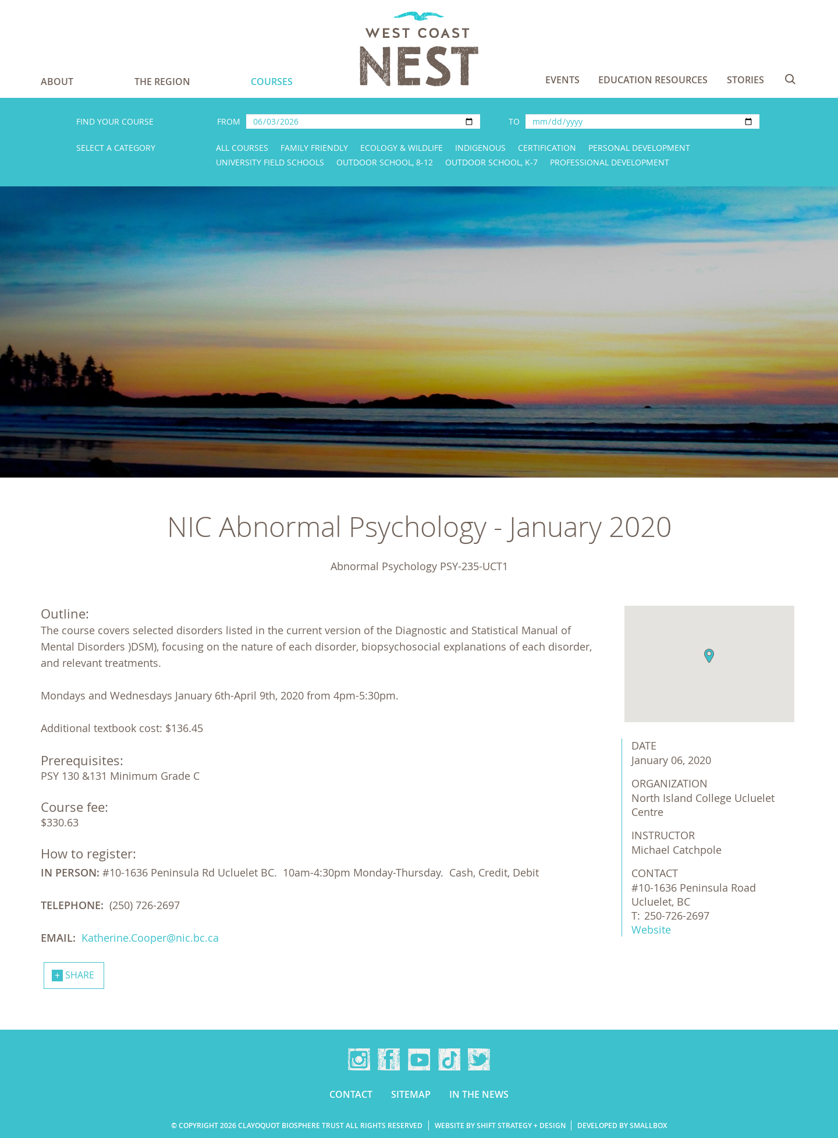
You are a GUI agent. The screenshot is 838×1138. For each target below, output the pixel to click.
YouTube (419, 1059)
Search (790, 79)
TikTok (449, 1059)
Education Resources (653, 79)
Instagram (359, 1059)
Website (651, 929)
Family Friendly (314, 147)
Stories (745, 79)
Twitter (479, 1059)
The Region (162, 81)
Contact (350, 1094)
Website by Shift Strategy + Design (500, 1125)
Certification (547, 147)
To (514, 121)
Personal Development (639, 147)
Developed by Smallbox (622, 1125)
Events (562, 79)
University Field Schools (270, 162)
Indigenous (480, 147)
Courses (272, 81)
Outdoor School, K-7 (491, 162)
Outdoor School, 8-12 (384, 162)
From (228, 121)
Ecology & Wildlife (401, 147)
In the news (479, 1094)
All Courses (242, 147)
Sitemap (411, 1094)
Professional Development (609, 162)
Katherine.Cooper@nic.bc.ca (150, 938)
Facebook (389, 1059)
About (57, 81)
